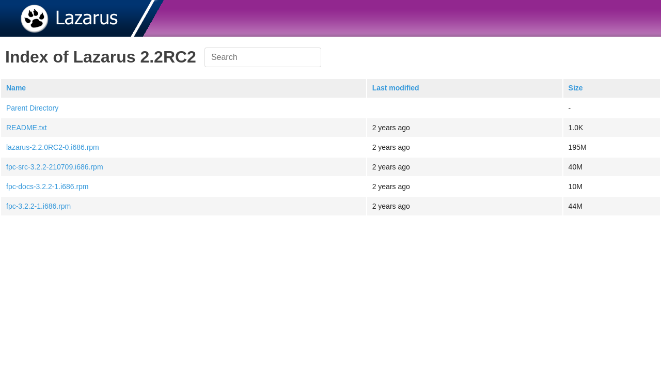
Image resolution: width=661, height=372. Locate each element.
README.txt (26, 127)
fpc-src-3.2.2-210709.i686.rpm (54, 167)
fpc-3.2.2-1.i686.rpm (38, 206)
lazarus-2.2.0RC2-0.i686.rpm (52, 147)
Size (576, 88)
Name (16, 88)
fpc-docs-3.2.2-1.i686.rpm (47, 186)
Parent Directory (32, 108)
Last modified (395, 88)
